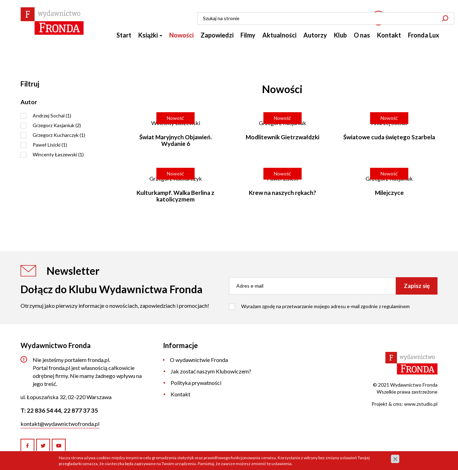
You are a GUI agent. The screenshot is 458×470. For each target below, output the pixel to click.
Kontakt (389, 38)
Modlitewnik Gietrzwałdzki (282, 137)
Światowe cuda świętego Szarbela (389, 137)
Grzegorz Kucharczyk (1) (59, 135)
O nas (362, 38)
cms (397, 404)
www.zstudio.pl (420, 404)
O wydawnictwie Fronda (199, 359)
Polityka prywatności (196, 382)
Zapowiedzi (217, 38)
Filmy (247, 38)
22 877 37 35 (81, 410)
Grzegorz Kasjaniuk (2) (57, 125)
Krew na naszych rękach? (282, 192)
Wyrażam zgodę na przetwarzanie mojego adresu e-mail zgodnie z (325, 306)
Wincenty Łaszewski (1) (58, 154)
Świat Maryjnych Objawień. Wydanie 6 (175, 140)
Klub (340, 38)
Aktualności (279, 38)
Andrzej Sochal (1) (52, 115)
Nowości (181, 38)
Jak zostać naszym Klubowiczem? (211, 371)
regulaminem (396, 306)
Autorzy (315, 38)
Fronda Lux (423, 38)
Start (123, 38)
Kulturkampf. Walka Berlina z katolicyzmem (175, 196)
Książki (150, 38)
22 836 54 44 (409, 21)
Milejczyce (389, 192)
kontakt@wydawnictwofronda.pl (60, 423)
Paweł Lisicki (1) (50, 145)
